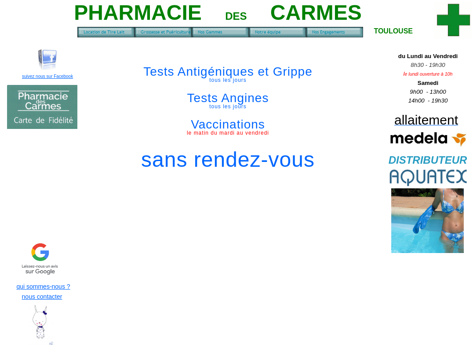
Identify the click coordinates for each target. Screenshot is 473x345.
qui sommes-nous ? (43, 286)
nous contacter (42, 296)
